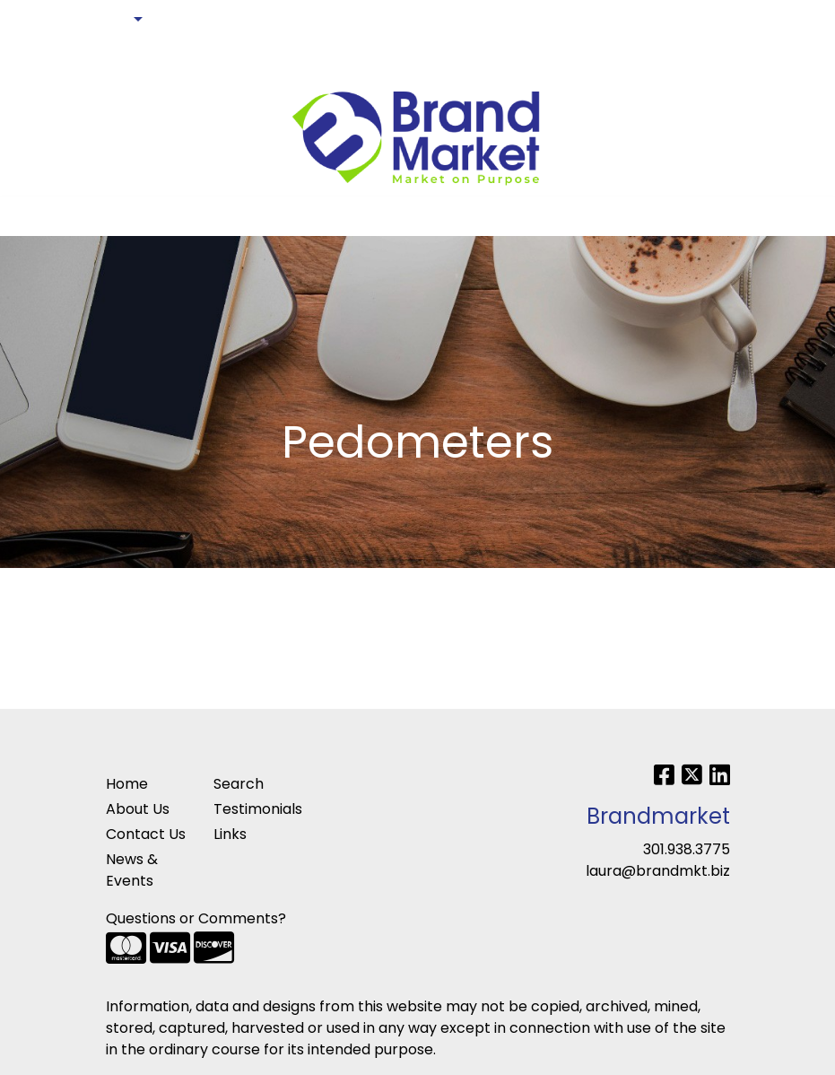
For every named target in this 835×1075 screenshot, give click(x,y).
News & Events (132, 870)
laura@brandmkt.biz (658, 871)
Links (230, 834)
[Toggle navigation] (28, 216)
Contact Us (146, 834)
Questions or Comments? (196, 918)
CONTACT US (311, 19)
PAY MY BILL (108, 58)
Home (127, 783)
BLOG (36, 58)
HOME (38, 19)
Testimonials (256, 809)
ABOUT (96, 19)
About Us (138, 809)
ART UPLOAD (207, 19)
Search (716, 19)
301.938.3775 (686, 849)
